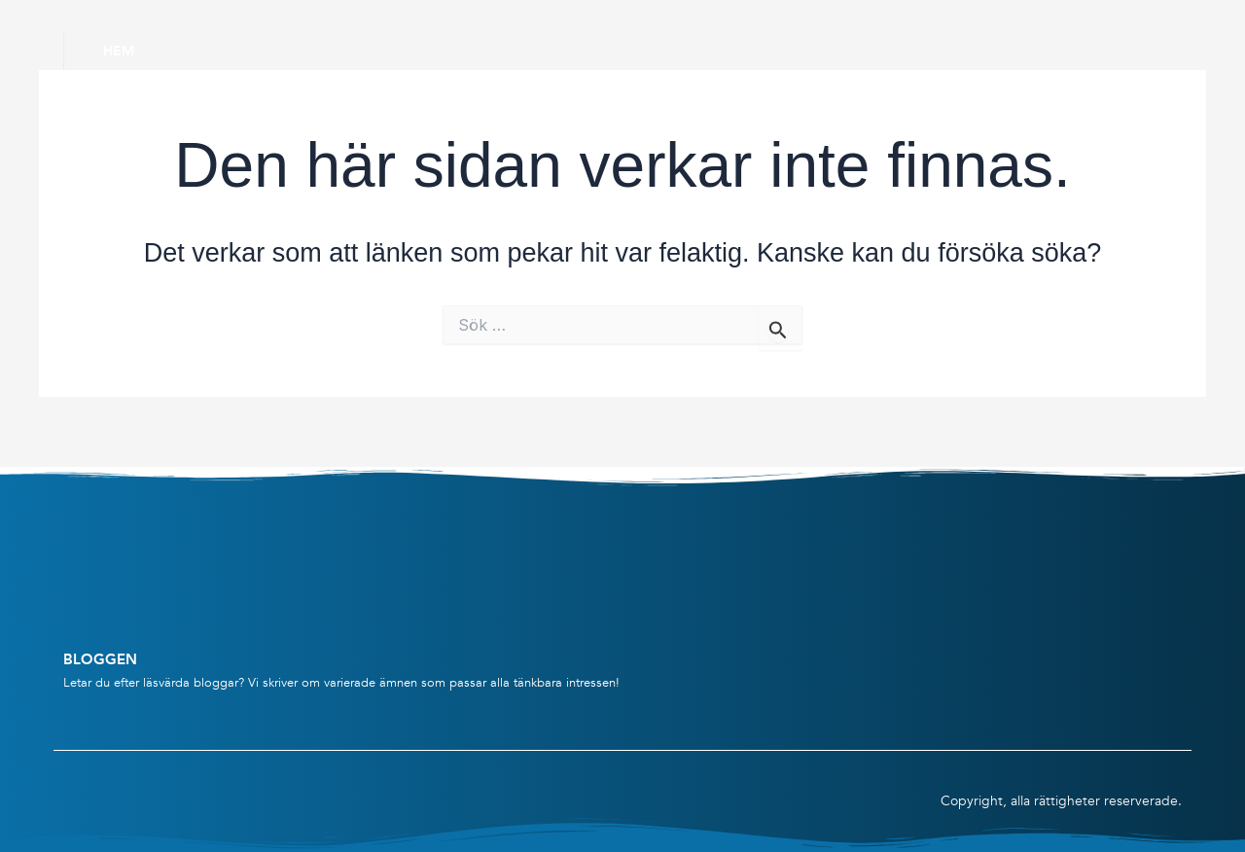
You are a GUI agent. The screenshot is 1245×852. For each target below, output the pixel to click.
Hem (118, 50)
